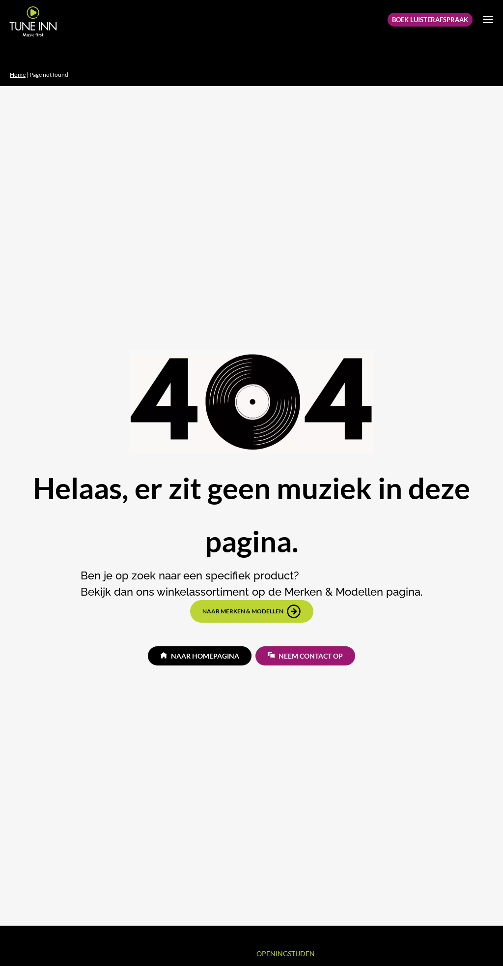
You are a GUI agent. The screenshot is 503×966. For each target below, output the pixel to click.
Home (18, 74)
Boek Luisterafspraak (430, 20)
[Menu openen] (487, 19)
